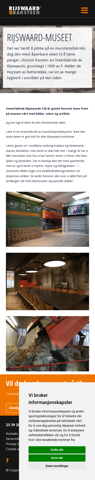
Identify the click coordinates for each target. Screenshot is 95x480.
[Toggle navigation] (84, 10)
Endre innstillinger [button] (57, 466)
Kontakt (12, 433)
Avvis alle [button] (57, 457)
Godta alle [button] (57, 449)
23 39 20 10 (15, 424)
